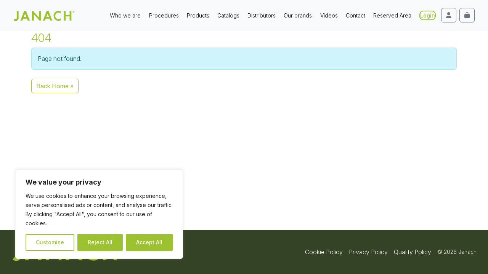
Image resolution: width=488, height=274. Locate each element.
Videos (329, 15)
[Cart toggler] (467, 15)
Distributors (261, 15)
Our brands (298, 15)
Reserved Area (392, 15)
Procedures (164, 15)
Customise (50, 242)
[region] (99, 214)
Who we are (125, 15)
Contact (355, 15)
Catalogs (228, 15)
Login (427, 15)
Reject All (100, 242)
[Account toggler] (448, 15)
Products (198, 15)
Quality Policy (412, 252)
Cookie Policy (324, 252)
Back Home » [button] (55, 86)
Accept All (149, 242)
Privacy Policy (368, 252)
